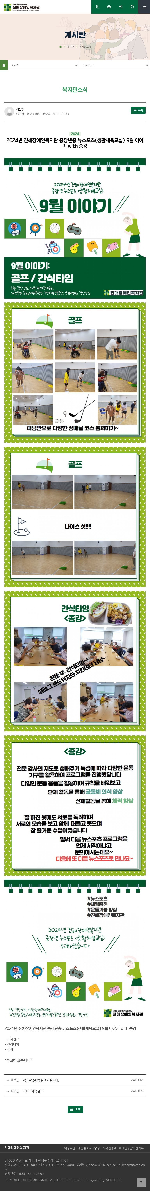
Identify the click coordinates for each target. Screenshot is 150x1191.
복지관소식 (89, 65)
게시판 (15, 65)
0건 (20, 114)
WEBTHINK (113, 1180)
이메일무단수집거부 (131, 1148)
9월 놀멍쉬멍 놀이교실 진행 (41, 1080)
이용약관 (69, 1148)
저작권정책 (109, 1148)
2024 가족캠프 (33, 1091)
